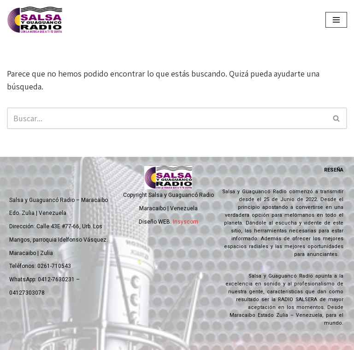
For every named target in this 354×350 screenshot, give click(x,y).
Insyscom (185, 222)
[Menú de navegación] (336, 20)
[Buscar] (166, 118)
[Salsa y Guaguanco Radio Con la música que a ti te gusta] (37, 19)
